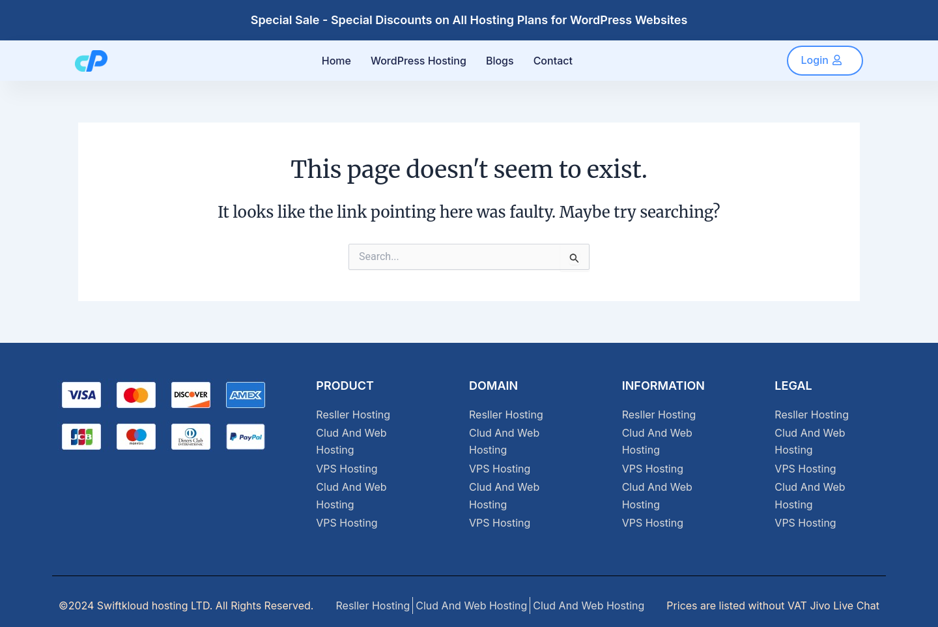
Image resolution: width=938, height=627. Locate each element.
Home (336, 60)
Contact (553, 60)
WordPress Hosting (418, 60)
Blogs (500, 60)
